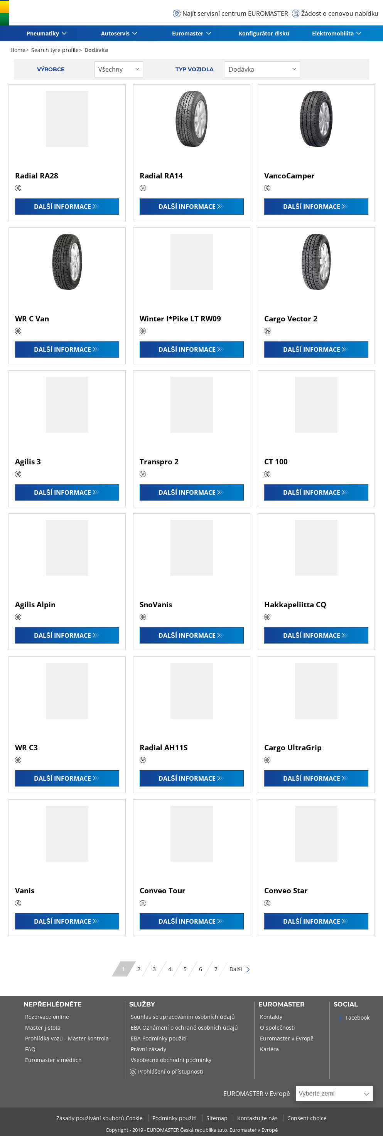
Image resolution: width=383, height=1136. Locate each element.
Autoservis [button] (116, 33)
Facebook (353, 1017)
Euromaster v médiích (53, 1060)
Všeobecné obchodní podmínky (170, 1060)
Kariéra (268, 1049)
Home (17, 50)
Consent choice (307, 1118)
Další (240, 969)
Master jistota (42, 1027)
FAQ (29, 1049)
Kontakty (270, 1016)
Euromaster (281, 1005)
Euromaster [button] (188, 33)
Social (346, 1005)
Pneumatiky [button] (43, 33)
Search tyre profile (54, 50)
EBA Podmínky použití (158, 1038)
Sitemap (217, 1118)
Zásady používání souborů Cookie (100, 1118)
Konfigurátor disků (264, 33)
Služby (142, 1005)
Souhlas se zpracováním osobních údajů (182, 1016)
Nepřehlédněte (53, 1005)
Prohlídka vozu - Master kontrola (66, 1038)
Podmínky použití (175, 1118)
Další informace (62, 206)
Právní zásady (147, 1049)
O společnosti (276, 1027)
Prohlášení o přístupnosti (166, 1071)
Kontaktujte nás (258, 1118)
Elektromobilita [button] (333, 33)
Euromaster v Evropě (286, 1038)
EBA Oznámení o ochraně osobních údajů (183, 1027)
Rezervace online (46, 1016)
